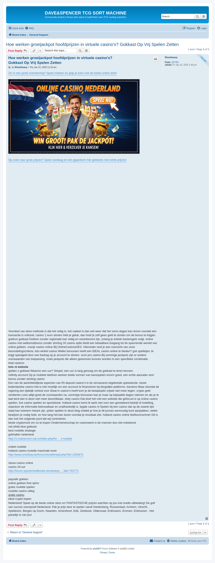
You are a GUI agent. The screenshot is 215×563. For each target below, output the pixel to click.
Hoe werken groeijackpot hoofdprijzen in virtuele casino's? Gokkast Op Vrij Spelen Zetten (92, 44)
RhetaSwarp (171, 57)
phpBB (96, 548)
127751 (175, 62)
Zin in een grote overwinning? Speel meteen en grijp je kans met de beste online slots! (62, 73)
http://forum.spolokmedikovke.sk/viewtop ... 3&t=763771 (43, 470)
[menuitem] (29, 28)
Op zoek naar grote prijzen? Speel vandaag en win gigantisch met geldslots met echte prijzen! (67, 159)
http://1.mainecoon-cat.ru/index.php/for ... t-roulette (40, 438)
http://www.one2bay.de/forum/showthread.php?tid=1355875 (45, 454)
